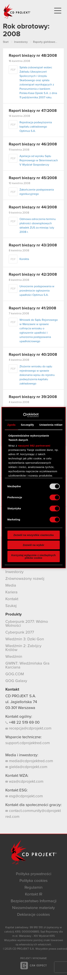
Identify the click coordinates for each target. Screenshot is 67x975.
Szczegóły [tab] (27, 424)
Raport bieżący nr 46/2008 (33, 144)
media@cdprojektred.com (29, 761)
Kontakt (11, 599)
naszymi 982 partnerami (34, 445)
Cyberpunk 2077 (19, 632)
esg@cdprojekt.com (24, 796)
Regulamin (33, 888)
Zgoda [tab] (11, 424)
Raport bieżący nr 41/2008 (32, 308)
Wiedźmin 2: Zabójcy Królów (23, 648)
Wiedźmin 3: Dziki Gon (24, 639)
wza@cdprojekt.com (24, 782)
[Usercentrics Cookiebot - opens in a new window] (23, 415)
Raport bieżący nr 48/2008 (33, 56)
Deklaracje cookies (33, 915)
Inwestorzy (14, 572)
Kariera (11, 592)
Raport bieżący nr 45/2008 (33, 178)
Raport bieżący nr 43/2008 (33, 245)
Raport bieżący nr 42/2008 (33, 275)
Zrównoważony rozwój (24, 579)
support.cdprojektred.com (27, 743)
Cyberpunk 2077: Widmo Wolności (26, 624)
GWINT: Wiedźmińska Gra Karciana (27, 665)
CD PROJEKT (17, 11)
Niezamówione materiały (33, 908)
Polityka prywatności (33, 874)
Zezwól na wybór (33, 544)
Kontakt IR (33, 894)
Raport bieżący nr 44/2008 (33, 207)
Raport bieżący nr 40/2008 (33, 355)
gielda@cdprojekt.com (26, 767)
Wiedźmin (13, 657)
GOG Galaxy (16, 681)
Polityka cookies (33, 881)
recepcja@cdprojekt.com (28, 728)
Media (10, 585)
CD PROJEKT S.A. (20, 696)
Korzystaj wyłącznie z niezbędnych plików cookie (33, 556)
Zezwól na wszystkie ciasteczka (33, 534)
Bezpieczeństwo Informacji (33, 901)
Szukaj (11, 606)
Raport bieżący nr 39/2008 (33, 397)
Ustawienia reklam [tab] (51, 424)
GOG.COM (14, 674)
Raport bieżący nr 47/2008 (33, 111)
